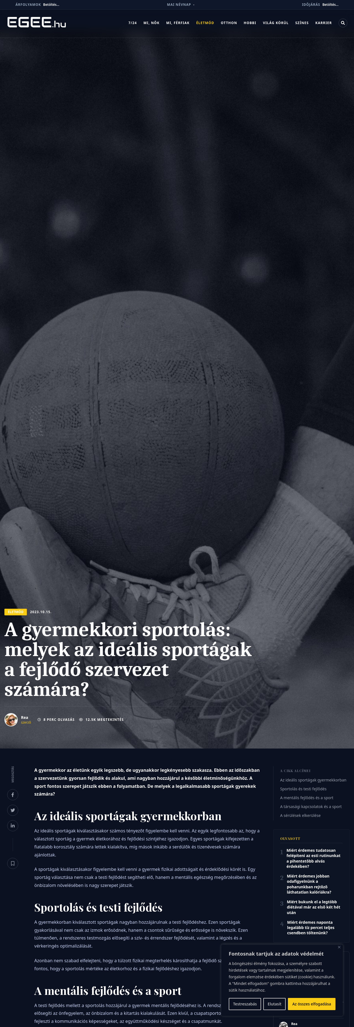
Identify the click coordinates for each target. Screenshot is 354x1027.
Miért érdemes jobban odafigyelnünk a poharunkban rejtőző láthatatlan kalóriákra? (309, 884)
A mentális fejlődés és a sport (306, 797)
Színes (302, 24)
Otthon (229, 24)
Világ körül (276, 24)
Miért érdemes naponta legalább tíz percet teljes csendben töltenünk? (310, 928)
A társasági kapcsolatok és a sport (311, 806)
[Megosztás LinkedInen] (12, 825)
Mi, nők (152, 24)
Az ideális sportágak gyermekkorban (313, 780)
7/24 (132, 24)
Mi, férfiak (177, 24)
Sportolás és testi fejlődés (303, 788)
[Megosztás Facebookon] (12, 794)
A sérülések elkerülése (300, 815)
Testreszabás (245, 1004)
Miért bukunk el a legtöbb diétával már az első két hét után (313, 907)
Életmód (205, 24)
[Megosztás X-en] (12, 810)
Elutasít (275, 1004)
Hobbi (250, 24)
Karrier (323, 24)
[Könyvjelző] (12, 863)
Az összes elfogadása (311, 1004)
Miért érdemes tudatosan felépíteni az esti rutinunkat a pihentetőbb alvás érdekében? (313, 858)
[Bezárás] (339, 947)
